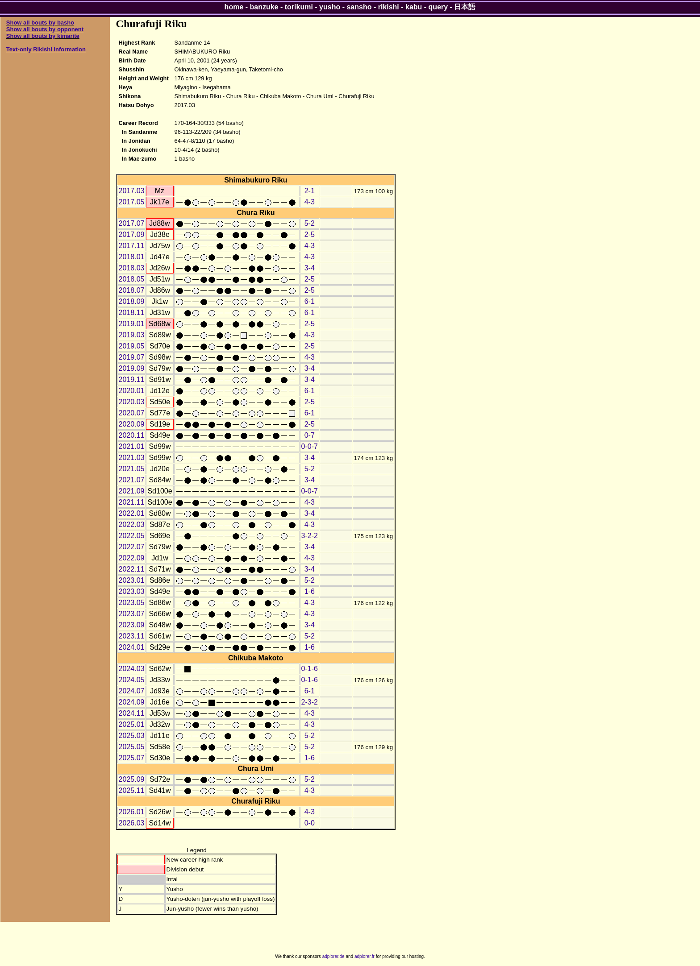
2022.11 (132, 569)
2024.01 (132, 647)
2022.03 (132, 524)
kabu (413, 7)
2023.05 (132, 602)
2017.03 (132, 191)
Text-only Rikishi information (46, 49)
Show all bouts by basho (40, 22)
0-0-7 (309, 446)
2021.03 (132, 457)
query (438, 7)
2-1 (309, 191)
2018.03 (132, 268)
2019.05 (132, 346)
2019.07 (132, 357)
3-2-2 (309, 535)
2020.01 (132, 390)
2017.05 (132, 202)
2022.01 (132, 513)
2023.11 (132, 636)
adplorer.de (333, 956)
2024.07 (132, 691)
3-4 (309, 268)
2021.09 (132, 491)
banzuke (264, 7)
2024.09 (132, 702)
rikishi (388, 7)
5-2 (309, 223)
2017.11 (132, 245)
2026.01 (132, 812)
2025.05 (132, 746)
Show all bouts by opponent (44, 29)
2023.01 (132, 580)
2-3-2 (309, 702)
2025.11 (132, 790)
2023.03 (132, 591)
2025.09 (132, 779)
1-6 (309, 591)
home (234, 7)
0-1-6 (309, 668)
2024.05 (132, 680)
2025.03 (132, 735)
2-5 (309, 234)
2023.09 (132, 625)
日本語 (464, 7)
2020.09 (132, 424)
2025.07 (132, 758)
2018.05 (132, 279)
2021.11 (132, 502)
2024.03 (132, 668)
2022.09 (132, 558)
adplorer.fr (364, 956)
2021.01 (132, 446)
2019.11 (132, 379)
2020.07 (132, 413)
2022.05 (132, 535)
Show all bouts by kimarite (42, 36)
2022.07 (132, 547)
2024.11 (132, 713)
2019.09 (132, 368)
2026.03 (132, 823)
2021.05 (132, 469)
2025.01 (132, 724)
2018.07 (132, 290)
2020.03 (132, 402)
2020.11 (132, 435)
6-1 (309, 301)
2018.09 (132, 301)
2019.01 (132, 324)
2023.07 (132, 614)
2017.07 (132, 223)
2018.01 (132, 257)
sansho (358, 7)
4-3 (309, 202)
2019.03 (132, 335)
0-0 (309, 823)
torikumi (299, 7)
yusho (329, 7)
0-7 (309, 435)
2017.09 (132, 234)
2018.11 (132, 312)
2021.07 (132, 480)
